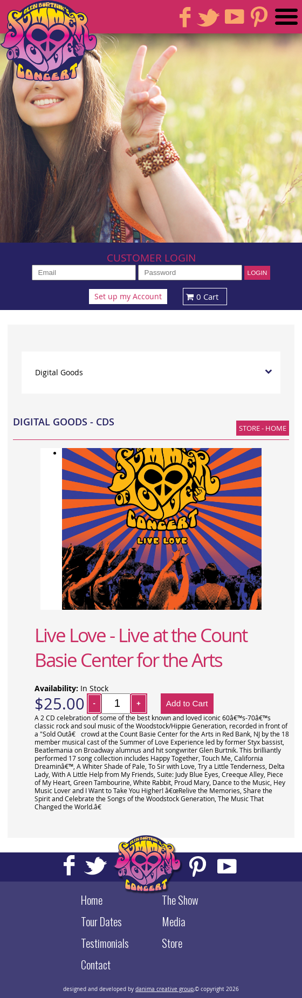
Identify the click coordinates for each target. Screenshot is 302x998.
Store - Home (262, 428)
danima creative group (164, 989)
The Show (180, 900)
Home (91, 900)
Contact (96, 964)
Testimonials (105, 943)
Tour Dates (101, 921)
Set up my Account (128, 296)
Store (172, 943)
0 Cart (200, 296)
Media (174, 921)
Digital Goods (59, 372)
